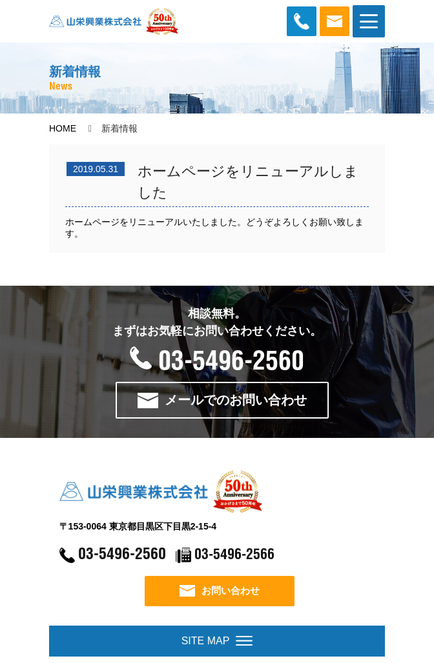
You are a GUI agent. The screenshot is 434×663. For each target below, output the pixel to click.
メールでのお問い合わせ (227, 399)
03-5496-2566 (238, 559)
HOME (62, 128)
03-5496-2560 (217, 360)
